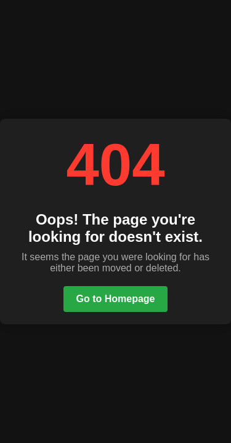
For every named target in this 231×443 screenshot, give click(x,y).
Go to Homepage (115, 298)
